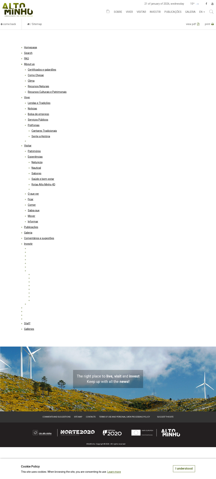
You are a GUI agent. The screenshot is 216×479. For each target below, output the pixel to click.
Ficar (30, 199)
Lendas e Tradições (39, 103)
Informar (33, 221)
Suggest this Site (165, 417)
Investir (155, 11)
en (202, 11)
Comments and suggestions (56, 417)
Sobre (118, 11)
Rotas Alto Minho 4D (43, 184)
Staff (27, 323)
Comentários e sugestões (39, 238)
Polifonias (33, 125)
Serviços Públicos (38, 119)
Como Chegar (36, 75)
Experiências (35, 156)
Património (34, 151)
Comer (32, 204)
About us (29, 64)
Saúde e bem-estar (43, 178)
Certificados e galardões (42, 69)
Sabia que (33, 210)
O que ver (33, 193)
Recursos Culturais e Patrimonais (47, 91)
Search (28, 52)
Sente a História (41, 136)
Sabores (36, 173)
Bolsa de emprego (38, 114)
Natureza (37, 162)
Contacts (90, 417)
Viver (129, 11)
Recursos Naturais (38, 86)
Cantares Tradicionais (44, 130)
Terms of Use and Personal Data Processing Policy (124, 417)
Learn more (114, 471)
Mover (31, 215)
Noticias (32, 108)
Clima (31, 80)
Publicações (173, 11)
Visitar (141, 11)
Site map (78, 417)
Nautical (36, 167)
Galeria (190, 11)
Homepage (30, 47)
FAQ (26, 58)
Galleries (29, 328)
